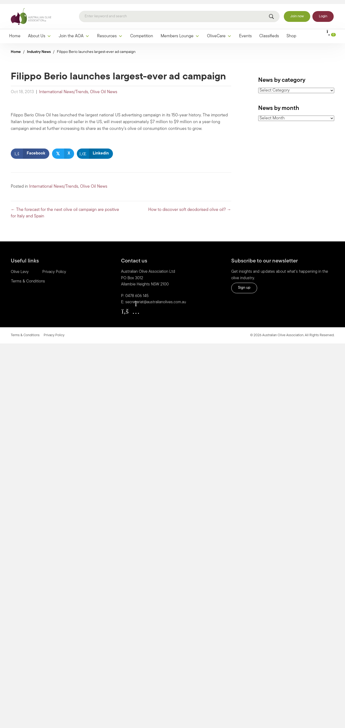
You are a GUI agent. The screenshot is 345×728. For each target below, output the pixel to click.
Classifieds (269, 32)
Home (14, 32)
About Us (39, 32)
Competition (141, 32)
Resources (110, 32)
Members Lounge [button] (180, 32)
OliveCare (219, 32)
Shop (291, 32)
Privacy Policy (54, 331)
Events (245, 32)
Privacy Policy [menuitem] (54, 268)
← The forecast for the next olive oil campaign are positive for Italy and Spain (65, 209)
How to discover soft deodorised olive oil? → (189, 206)
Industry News (39, 48)
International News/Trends (63, 88)
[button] (125, 307)
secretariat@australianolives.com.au (155, 298)
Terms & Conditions (25, 331)
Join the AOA (74, 32)
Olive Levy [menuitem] (20, 268)
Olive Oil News (103, 88)
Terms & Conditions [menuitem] (28, 278)
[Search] (179, 12)
